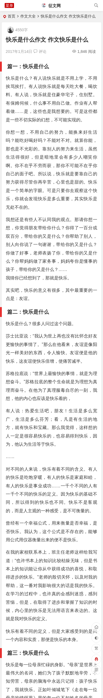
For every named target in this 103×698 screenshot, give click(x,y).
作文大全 (28, 16)
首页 (11, 16)
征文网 (51, 5)
